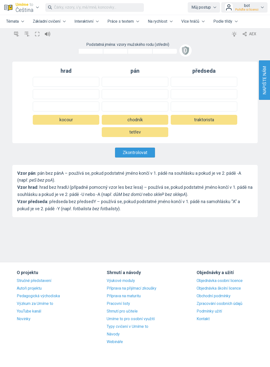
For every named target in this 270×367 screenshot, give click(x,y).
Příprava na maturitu (124, 296)
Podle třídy (222, 21)
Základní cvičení (46, 21)
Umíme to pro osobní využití (131, 319)
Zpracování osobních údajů (219, 303)
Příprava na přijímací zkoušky (131, 288)
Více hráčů (190, 21)
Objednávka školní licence (219, 288)
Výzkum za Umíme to (35, 303)
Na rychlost (157, 21)
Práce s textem (120, 21)
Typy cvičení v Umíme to (127, 326)
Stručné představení (34, 281)
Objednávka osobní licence (220, 281)
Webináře (115, 342)
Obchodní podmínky (214, 296)
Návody (113, 334)
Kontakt (203, 319)
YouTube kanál (29, 311)
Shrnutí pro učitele (122, 311)
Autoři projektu (29, 288)
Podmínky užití (209, 311)
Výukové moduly (121, 281)
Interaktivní (83, 21)
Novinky (24, 319)
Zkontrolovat (135, 152)
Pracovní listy (118, 303)
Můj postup (201, 7)
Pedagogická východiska (38, 296)
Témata (12, 21)
